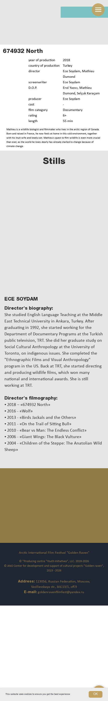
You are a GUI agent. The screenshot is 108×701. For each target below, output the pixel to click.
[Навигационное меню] (98, 10)
